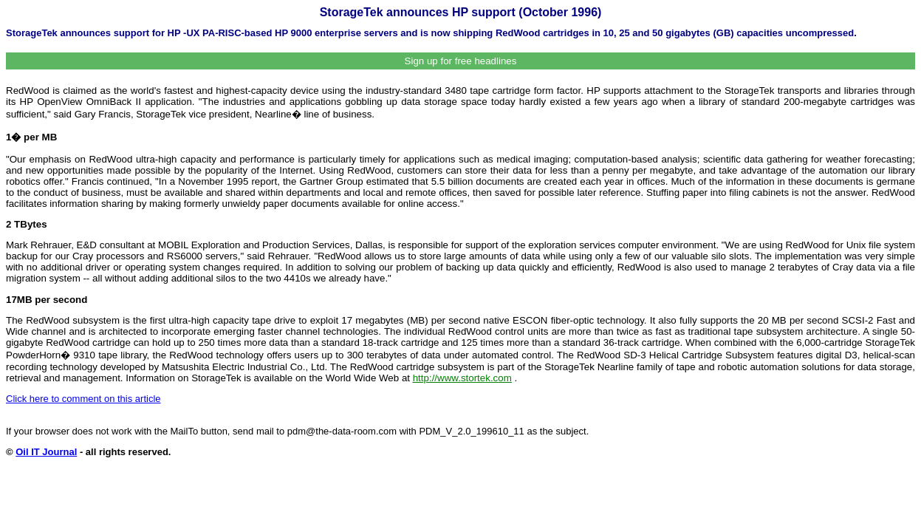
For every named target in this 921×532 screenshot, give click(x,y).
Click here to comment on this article (83, 398)
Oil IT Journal (46, 451)
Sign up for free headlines (461, 60)
